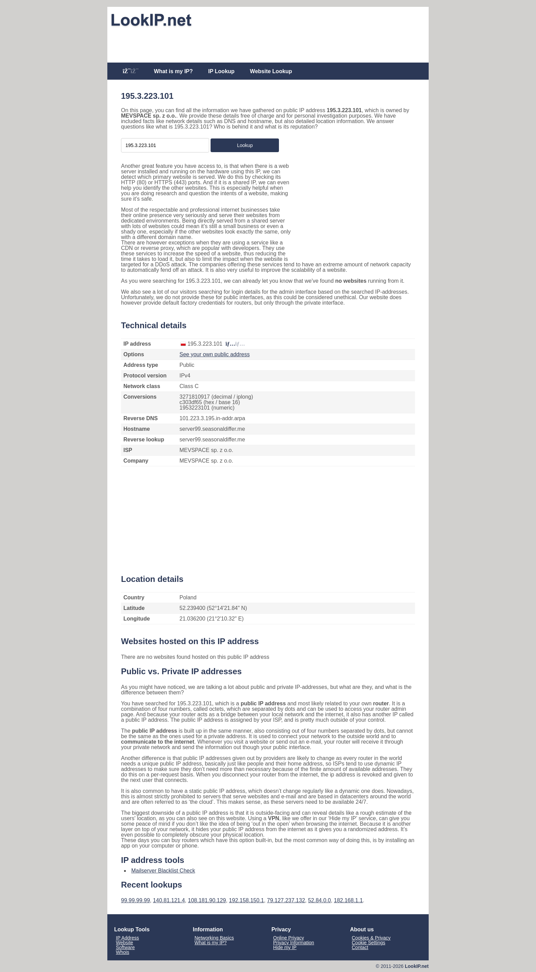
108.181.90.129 (207, 900)
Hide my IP (284, 947)
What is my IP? (173, 71)
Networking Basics (214, 938)
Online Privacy (288, 938)
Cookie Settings (368, 942)
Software (125, 947)
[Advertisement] (268, 45)
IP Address (127, 938)
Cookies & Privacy (371, 938)
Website (124, 942)
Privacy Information (293, 942)
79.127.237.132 (286, 900)
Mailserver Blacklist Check (163, 871)
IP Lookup (221, 71)
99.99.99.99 (135, 900)
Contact (360, 947)
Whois (122, 952)
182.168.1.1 (348, 900)
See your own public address (214, 354)
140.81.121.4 (169, 900)
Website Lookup (271, 71)
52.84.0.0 (319, 900)
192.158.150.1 (246, 900)
